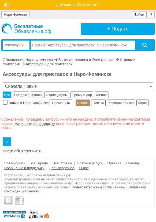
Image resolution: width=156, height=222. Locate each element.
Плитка (98, 103)
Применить (61, 103)
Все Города (38, 163)
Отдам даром (57, 95)
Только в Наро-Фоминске (26, 103)
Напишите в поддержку (34, 123)
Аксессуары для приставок (48, 64)
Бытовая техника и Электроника (86, 60)
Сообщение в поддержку (24, 168)
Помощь (133, 163)
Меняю (101, 95)
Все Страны (62, 163)
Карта (142, 103)
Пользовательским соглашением (98, 187)
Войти (139, 15)
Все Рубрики (14, 163)
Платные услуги (89, 163)
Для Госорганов (62, 168)
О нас (84, 168)
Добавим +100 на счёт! (78, 5)
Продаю (20, 95)
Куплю (36, 95)
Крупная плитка (120, 103)
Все (7, 95)
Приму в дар (82, 95)
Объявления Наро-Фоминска (28, 60)
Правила (114, 163)
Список (82, 103)
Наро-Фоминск (15, 15)
